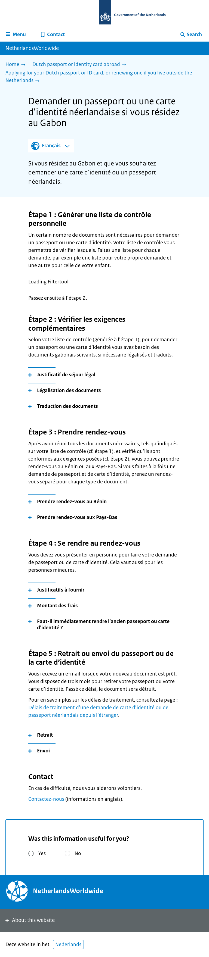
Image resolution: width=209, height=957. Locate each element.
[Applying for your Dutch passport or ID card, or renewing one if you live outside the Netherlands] (102, 77)
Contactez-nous (46, 799)
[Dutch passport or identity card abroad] (80, 65)
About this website (29, 920)
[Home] (16, 65)
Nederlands (68, 944)
